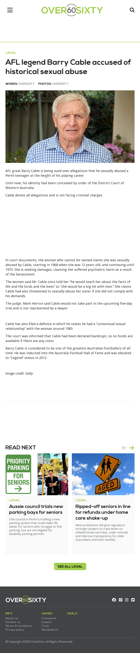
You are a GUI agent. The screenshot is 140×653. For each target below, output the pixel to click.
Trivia (45, 626)
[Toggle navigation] (10, 10)
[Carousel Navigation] (128, 448)
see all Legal (70, 566)
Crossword (49, 618)
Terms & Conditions (18, 626)
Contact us (13, 622)
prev (124, 448)
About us (11, 618)
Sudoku (47, 622)
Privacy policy (14, 630)
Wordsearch (50, 630)
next (132, 448)
